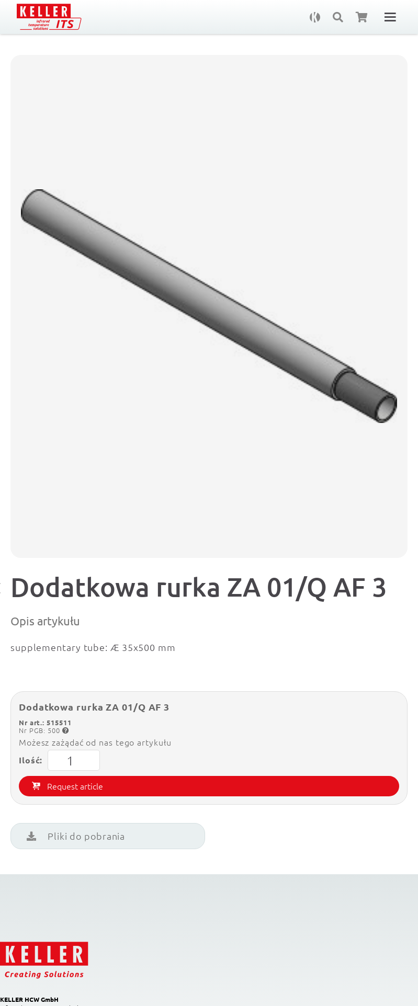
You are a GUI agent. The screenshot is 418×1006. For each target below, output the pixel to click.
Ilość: (59, 760)
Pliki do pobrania (76, 836)
